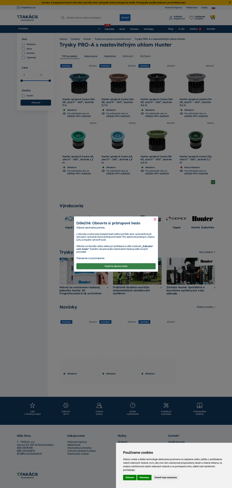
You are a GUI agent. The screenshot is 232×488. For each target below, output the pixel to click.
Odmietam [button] (144, 477)
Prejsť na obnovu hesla (116, 266)
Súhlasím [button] (129, 477)
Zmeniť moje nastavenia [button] (165, 477)
